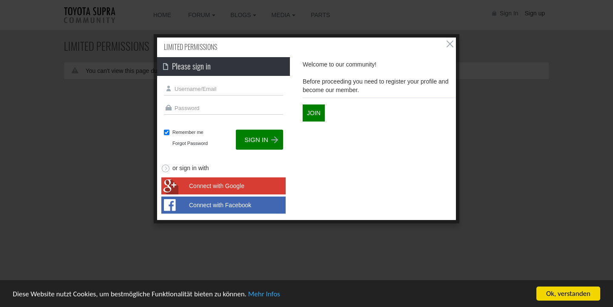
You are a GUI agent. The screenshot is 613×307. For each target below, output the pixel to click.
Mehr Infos (264, 294)
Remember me (187, 132)
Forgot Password (190, 143)
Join (314, 113)
